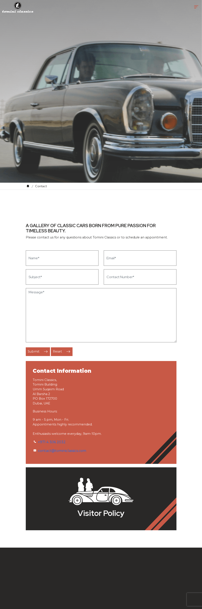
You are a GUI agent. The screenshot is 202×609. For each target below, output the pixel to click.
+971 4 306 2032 (52, 442)
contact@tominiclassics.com (62, 451)
